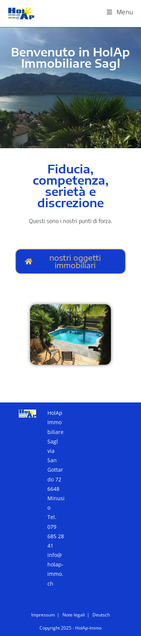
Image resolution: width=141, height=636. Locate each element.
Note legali (73, 615)
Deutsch (101, 615)
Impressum (43, 615)
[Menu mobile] (120, 12)
